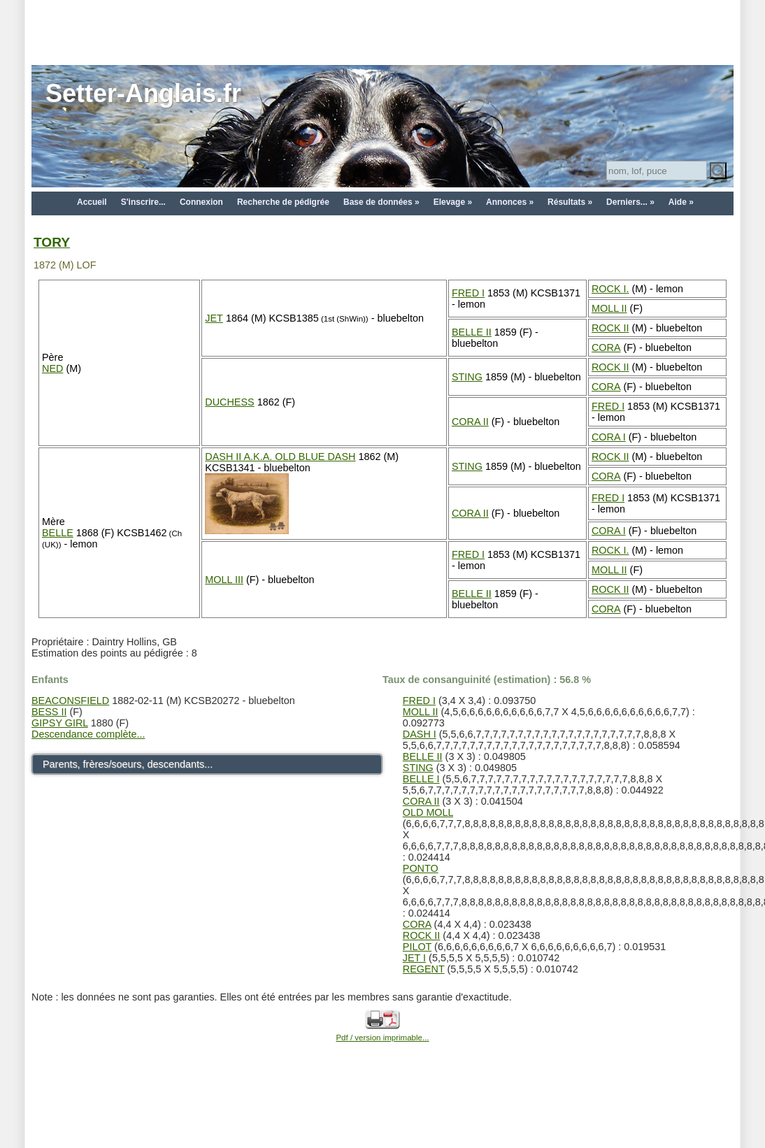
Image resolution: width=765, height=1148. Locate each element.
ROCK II (610, 327)
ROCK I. (610, 288)
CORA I (609, 437)
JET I (414, 957)
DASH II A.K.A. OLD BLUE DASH (280, 456)
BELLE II (472, 332)
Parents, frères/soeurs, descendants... (128, 764)
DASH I (419, 734)
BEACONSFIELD (70, 700)
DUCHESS (229, 402)
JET (214, 318)
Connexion (201, 202)
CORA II (470, 421)
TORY (52, 242)
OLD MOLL (428, 812)
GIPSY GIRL (59, 723)
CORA (606, 347)
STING (467, 376)
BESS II (48, 711)
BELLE (57, 532)
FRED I (468, 293)
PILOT (417, 946)
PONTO (420, 868)
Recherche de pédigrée (283, 202)
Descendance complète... (88, 734)
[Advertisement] (382, 31)
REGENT (424, 969)
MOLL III (224, 579)
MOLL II (609, 308)
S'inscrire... (143, 202)
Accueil (92, 202)
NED (52, 368)
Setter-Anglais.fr (143, 93)
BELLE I (421, 778)
